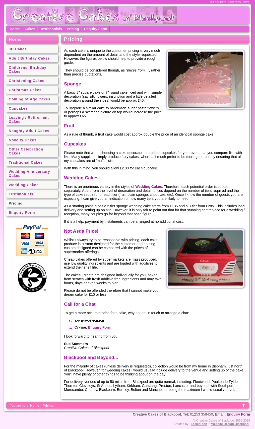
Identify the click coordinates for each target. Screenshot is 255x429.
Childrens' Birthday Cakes (27, 69)
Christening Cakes (26, 81)
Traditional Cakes (26, 162)
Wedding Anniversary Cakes (29, 174)
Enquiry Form (95, 29)
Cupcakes (18, 108)
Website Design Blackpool (230, 424)
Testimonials (51, 29)
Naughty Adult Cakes (29, 131)
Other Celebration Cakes (26, 151)
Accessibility (234, 1)
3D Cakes (18, 49)
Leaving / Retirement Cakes (29, 120)
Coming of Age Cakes (29, 99)
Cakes (30, 29)
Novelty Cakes (22, 140)
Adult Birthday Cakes (29, 58)
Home (246, 1)
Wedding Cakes (24, 185)
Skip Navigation (218, 1)
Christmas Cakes (25, 90)
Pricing (73, 29)
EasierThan (199, 424)
